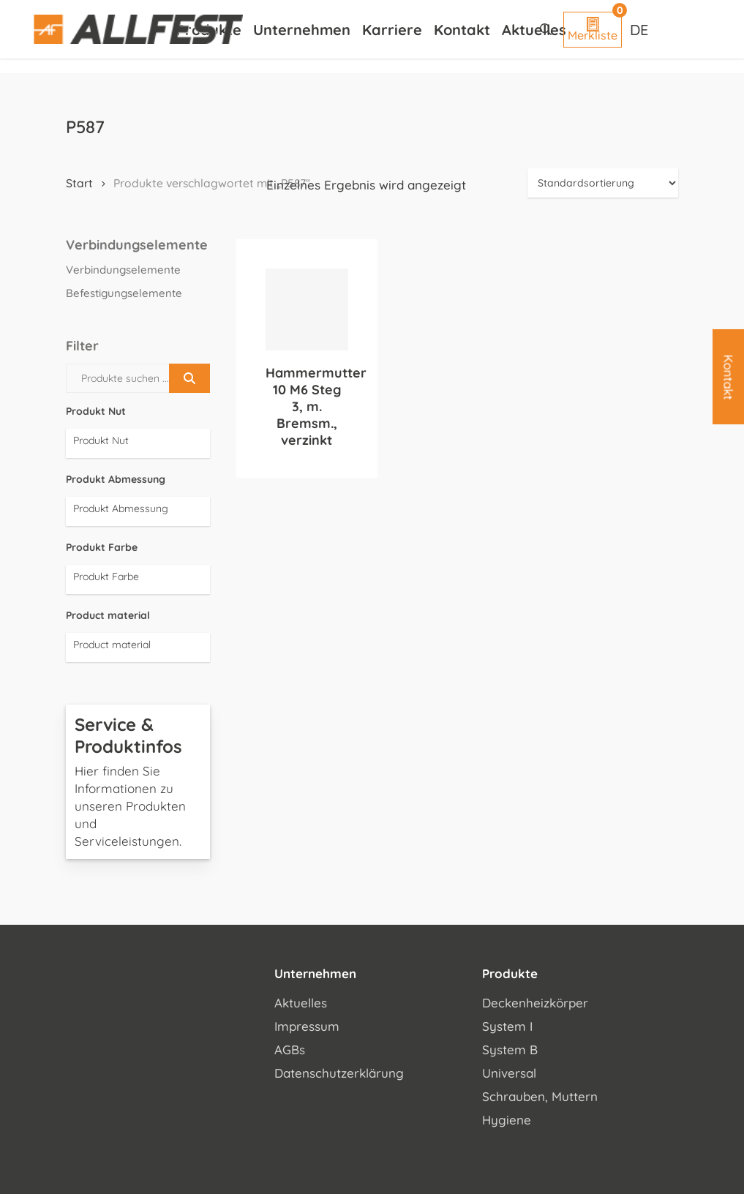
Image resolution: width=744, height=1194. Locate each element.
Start (79, 183)
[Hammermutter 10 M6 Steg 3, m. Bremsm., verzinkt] (306, 309)
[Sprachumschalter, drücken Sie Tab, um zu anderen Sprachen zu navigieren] (641, 29)
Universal (509, 1073)
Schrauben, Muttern (540, 1096)
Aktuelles (300, 1002)
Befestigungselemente (124, 293)
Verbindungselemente (123, 270)
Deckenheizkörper (535, 1002)
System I (507, 1026)
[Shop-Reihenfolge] (602, 183)
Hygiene (506, 1119)
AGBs (289, 1049)
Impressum (306, 1026)
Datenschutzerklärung (339, 1073)
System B (510, 1049)
